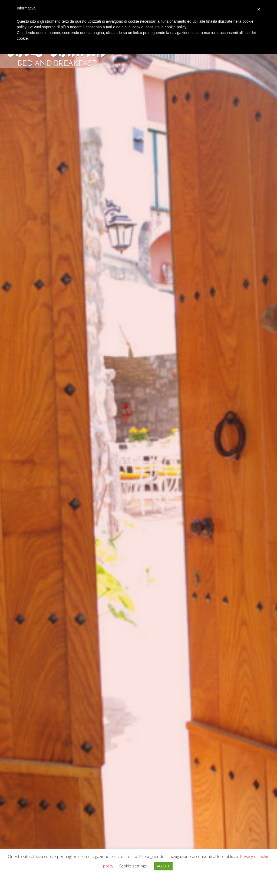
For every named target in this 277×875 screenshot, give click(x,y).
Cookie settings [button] (133, 866)
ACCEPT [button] (163, 866)
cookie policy (175, 27)
